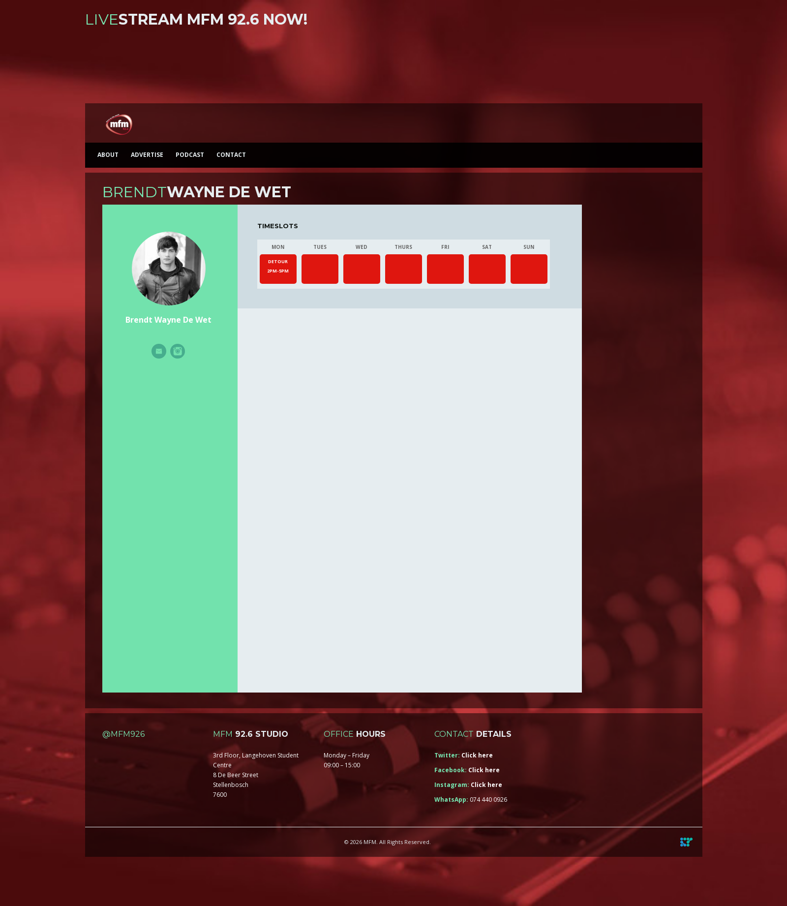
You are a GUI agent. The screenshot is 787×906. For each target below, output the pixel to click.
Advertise (147, 155)
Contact (231, 155)
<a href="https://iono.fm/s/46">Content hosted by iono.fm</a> (393, 67)
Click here (477, 755)
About (108, 155)
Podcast (190, 155)
